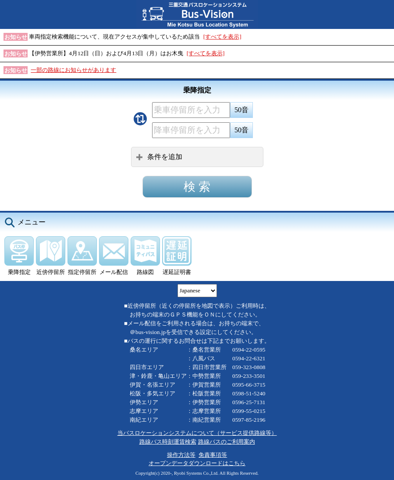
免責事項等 (213, 455)
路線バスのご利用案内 (226, 441)
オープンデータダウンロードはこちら (197, 463)
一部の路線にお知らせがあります (73, 70)
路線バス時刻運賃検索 (167, 441)
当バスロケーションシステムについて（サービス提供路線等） (197, 433)
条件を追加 (159, 156)
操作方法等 (181, 455)
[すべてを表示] (222, 36)
